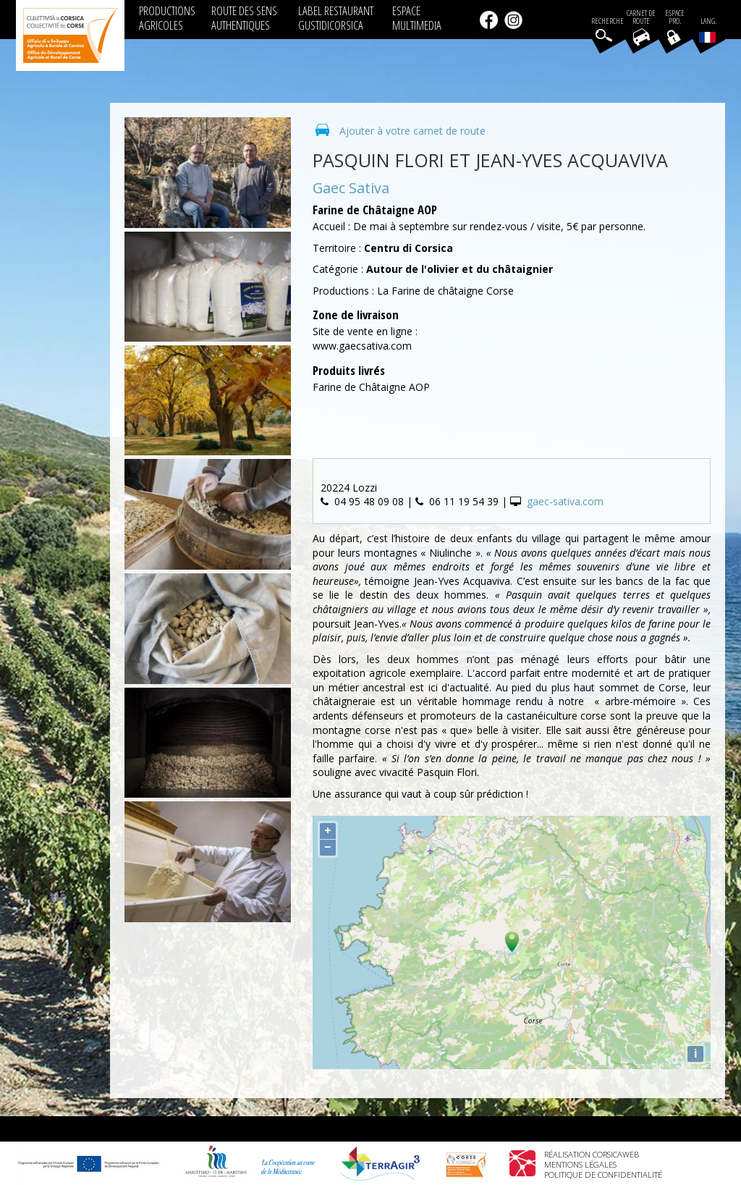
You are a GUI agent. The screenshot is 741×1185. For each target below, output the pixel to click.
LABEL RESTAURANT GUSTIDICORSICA (335, 17)
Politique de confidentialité (603, 1174)
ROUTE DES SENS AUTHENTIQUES (244, 17)
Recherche (607, 21)
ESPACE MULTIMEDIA (416, 17)
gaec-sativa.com (565, 501)
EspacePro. (675, 17)
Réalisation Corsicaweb (591, 1154)
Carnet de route (641, 17)
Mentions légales (580, 1164)
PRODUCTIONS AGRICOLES (167, 17)
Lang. (707, 30)
